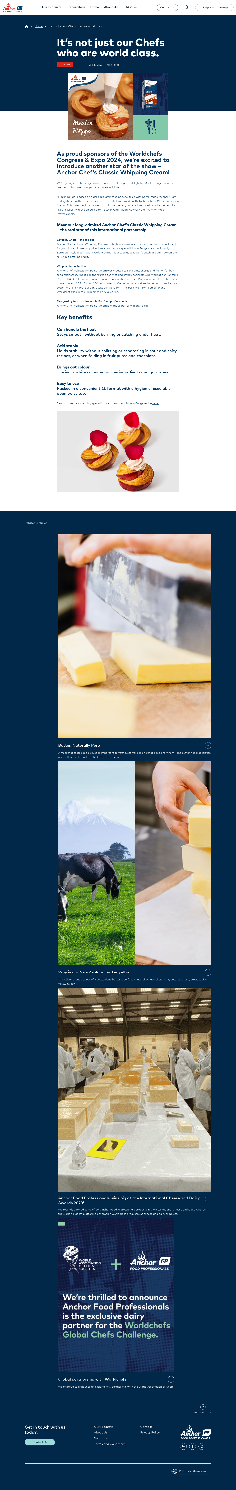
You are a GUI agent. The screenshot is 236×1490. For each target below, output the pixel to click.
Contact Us (167, 7)
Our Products (103, 1426)
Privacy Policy (150, 1432)
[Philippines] (27, 26)
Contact (146, 1426)
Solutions (101, 1438)
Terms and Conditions (110, 1443)
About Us (101, 1432)
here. (155, 403)
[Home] (39, 26)
